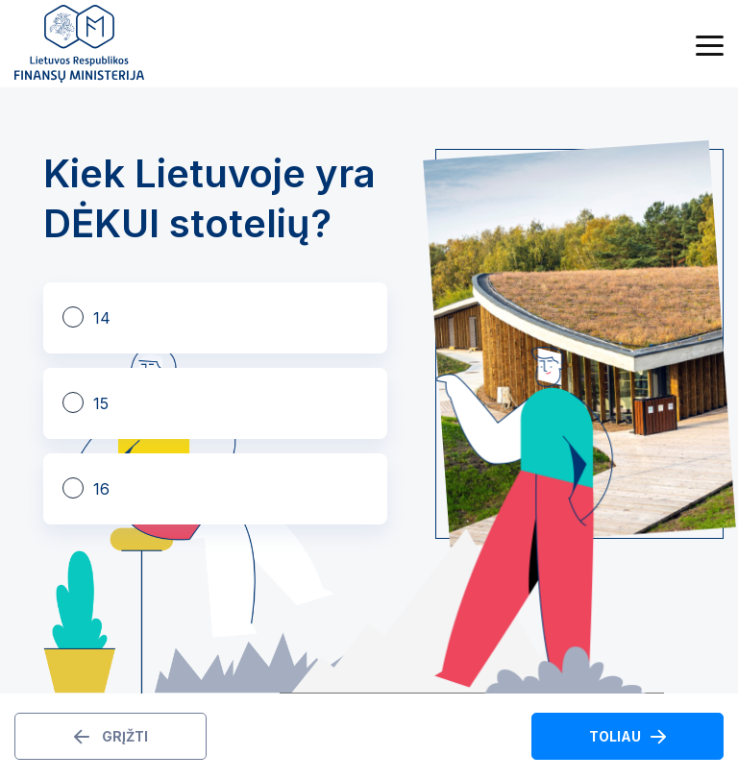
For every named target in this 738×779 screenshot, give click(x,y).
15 (101, 403)
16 (101, 489)
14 (102, 318)
